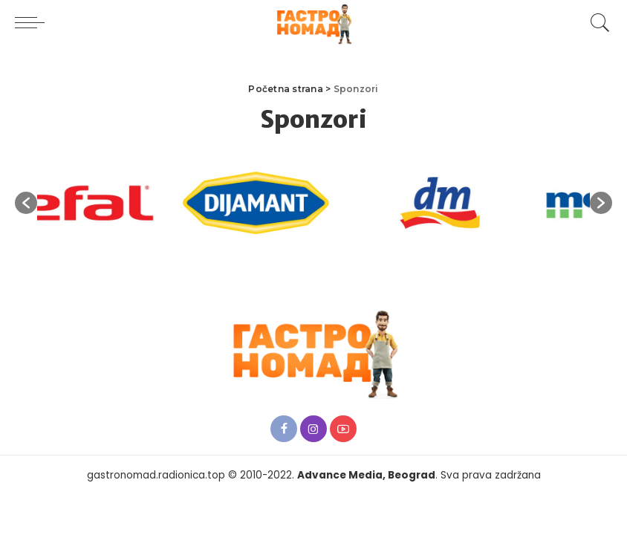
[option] (121, 203)
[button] (26, 203)
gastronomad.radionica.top (156, 475)
